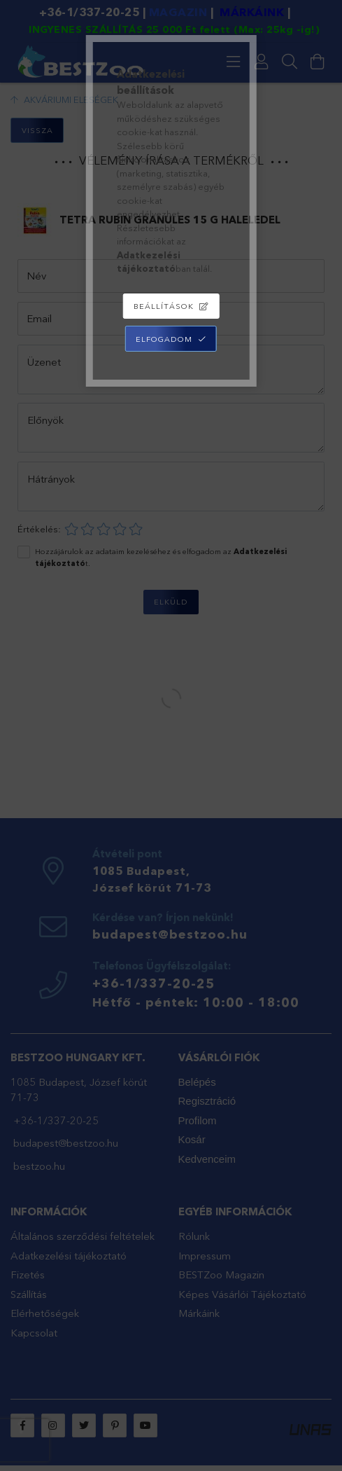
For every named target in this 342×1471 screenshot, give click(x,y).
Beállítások (164, 306)
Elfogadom (164, 339)
